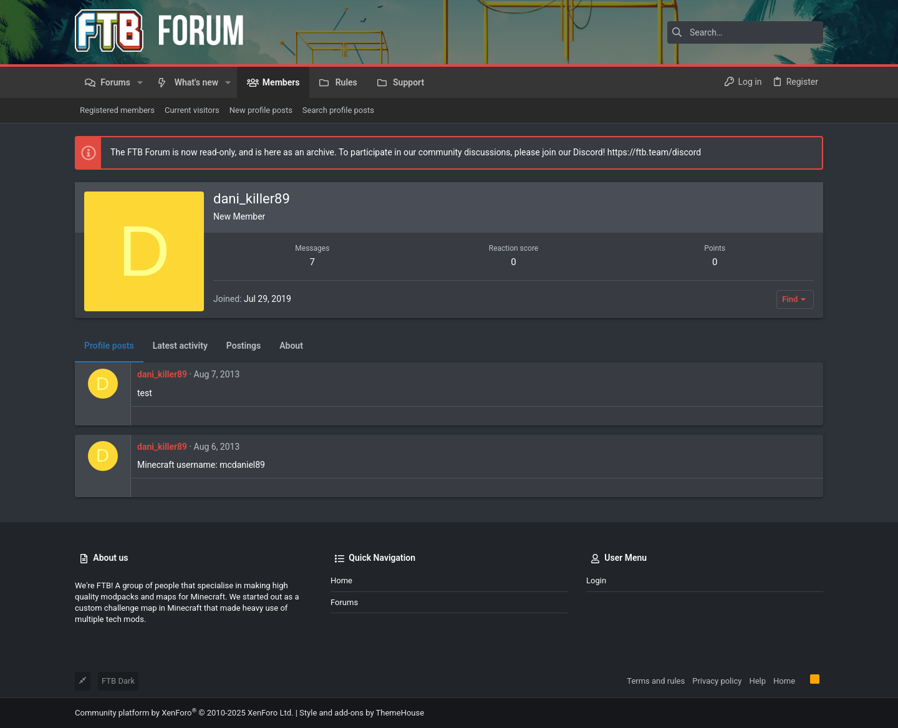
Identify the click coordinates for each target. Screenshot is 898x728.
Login (596, 580)
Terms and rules (656, 681)
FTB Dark (118, 681)
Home (341, 580)
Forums (344, 602)
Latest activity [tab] (180, 346)
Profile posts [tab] (109, 346)
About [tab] (291, 346)
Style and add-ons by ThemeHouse (361, 712)
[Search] (745, 32)
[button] (140, 82)
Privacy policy (716, 681)
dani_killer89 (162, 374)
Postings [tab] (243, 346)
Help (757, 681)
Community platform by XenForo (184, 712)
